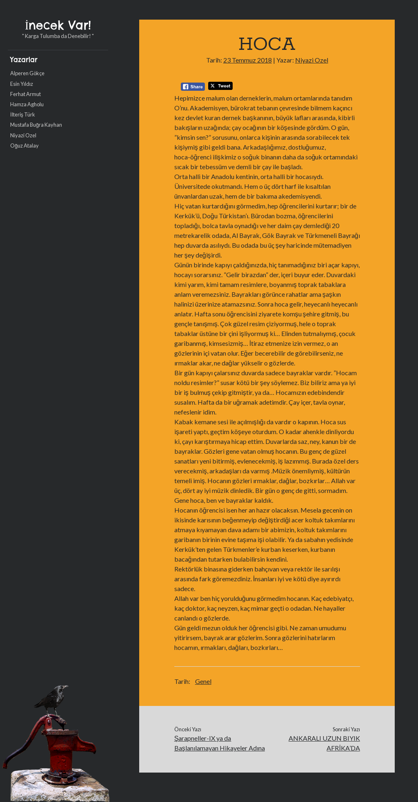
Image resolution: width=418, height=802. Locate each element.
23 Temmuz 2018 (247, 60)
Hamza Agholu (27, 104)
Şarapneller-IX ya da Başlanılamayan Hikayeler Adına (219, 743)
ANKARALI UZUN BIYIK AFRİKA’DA (324, 743)
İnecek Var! (58, 25)
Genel (203, 681)
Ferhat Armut (25, 94)
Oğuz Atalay (24, 145)
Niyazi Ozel (23, 135)
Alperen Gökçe (27, 73)
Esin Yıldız (21, 84)
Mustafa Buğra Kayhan (36, 124)
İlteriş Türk (22, 114)
